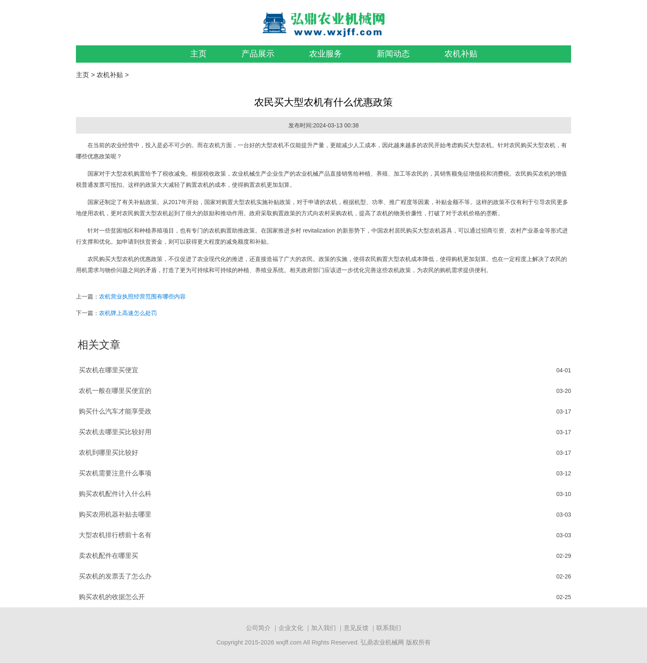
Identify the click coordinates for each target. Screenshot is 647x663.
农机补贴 (460, 53)
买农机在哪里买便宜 (108, 370)
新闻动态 (393, 53)
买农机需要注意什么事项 (115, 473)
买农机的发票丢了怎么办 (115, 576)
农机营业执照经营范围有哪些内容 (142, 296)
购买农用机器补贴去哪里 (115, 514)
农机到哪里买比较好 (108, 452)
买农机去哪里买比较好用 (115, 431)
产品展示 (257, 53)
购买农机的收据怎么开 (112, 596)
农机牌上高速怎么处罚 (128, 313)
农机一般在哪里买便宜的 (115, 390)
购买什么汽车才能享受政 (115, 411)
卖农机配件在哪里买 (108, 555)
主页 (198, 53)
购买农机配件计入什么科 (115, 493)
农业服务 (325, 53)
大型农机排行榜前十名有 (115, 534)
